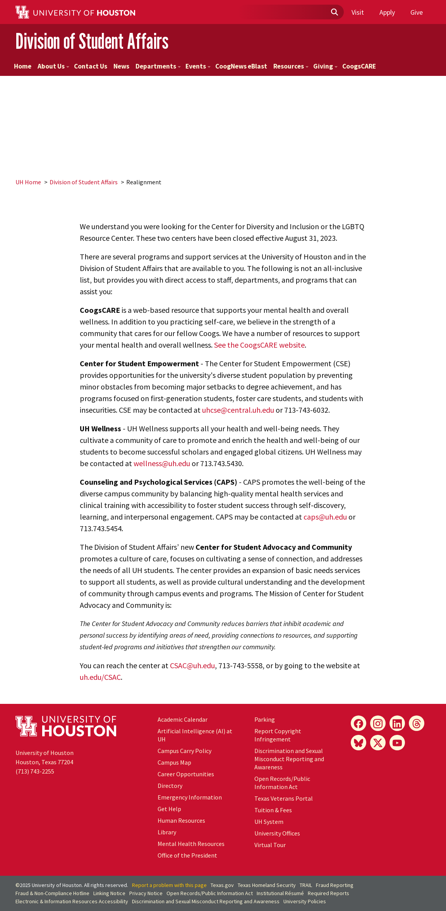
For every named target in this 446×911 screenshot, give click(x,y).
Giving (325, 66)
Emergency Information (190, 797)
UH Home (28, 182)
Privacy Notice (146, 893)
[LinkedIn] (397, 723)
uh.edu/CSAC (100, 677)
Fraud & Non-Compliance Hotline (52, 893)
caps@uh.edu (325, 517)
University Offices (277, 833)
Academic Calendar (183, 719)
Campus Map (174, 762)
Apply (387, 12)
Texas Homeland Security (267, 885)
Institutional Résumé (280, 893)
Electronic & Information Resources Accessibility (71, 901)
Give (416, 12)
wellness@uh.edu (162, 463)
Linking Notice (109, 893)
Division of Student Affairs (91, 40)
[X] (378, 742)
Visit (358, 12)
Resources (291, 66)
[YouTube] (397, 742)
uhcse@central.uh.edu (238, 410)
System (268, 821)
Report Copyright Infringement (277, 735)
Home (22, 66)
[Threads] (416, 723)
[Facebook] (358, 723)
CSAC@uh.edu (192, 665)
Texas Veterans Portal (283, 798)
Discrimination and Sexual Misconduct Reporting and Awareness (289, 759)
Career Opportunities (186, 774)
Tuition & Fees (273, 810)
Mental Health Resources (191, 844)
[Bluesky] (358, 742)
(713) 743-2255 (34, 771)
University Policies (304, 901)
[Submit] (334, 12)
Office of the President (187, 855)
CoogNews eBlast (241, 66)
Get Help (169, 809)
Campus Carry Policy (184, 751)
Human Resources (181, 820)
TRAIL (306, 885)
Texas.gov (222, 885)
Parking (264, 719)
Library (167, 832)
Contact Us (90, 66)
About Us (53, 66)
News (121, 66)
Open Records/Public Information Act (282, 783)
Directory (170, 785)
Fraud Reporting (334, 885)
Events (198, 66)
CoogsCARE (359, 66)
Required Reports (328, 893)
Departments (158, 66)
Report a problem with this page (169, 885)
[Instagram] (378, 723)
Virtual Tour (270, 845)
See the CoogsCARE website (259, 345)
